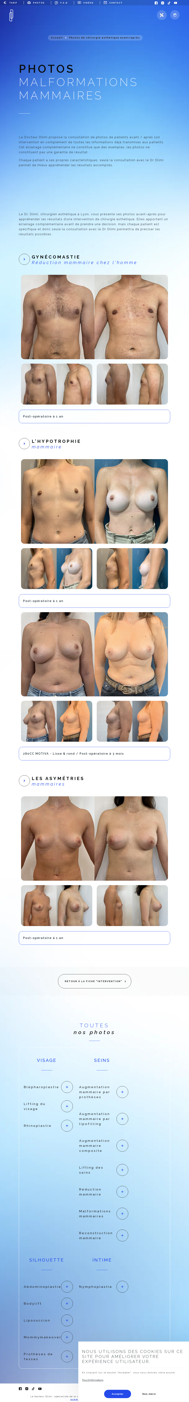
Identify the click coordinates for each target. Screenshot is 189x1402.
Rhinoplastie (38, 1126)
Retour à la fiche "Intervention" (93, 981)
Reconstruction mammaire (96, 1235)
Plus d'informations (92, 1379)
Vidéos (88, 2)
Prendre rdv (175, 15)
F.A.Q (64, 2)
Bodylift (33, 1303)
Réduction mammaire (90, 1191)
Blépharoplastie (41, 1087)
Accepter (117, 1394)
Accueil (57, 37)
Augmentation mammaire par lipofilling (94, 1119)
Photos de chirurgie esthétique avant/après (104, 37)
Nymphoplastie (95, 1287)
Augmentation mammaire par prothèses (94, 1092)
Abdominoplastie (42, 1287)
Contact (116, 2)
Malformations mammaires (95, 1213)
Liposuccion (37, 1320)
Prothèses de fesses (38, 1356)
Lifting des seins (91, 1169)
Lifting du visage (35, 1106)
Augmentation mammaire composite (94, 1146)
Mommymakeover (42, 1337)
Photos (39, 2)
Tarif (13, 2)
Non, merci (149, 1394)
